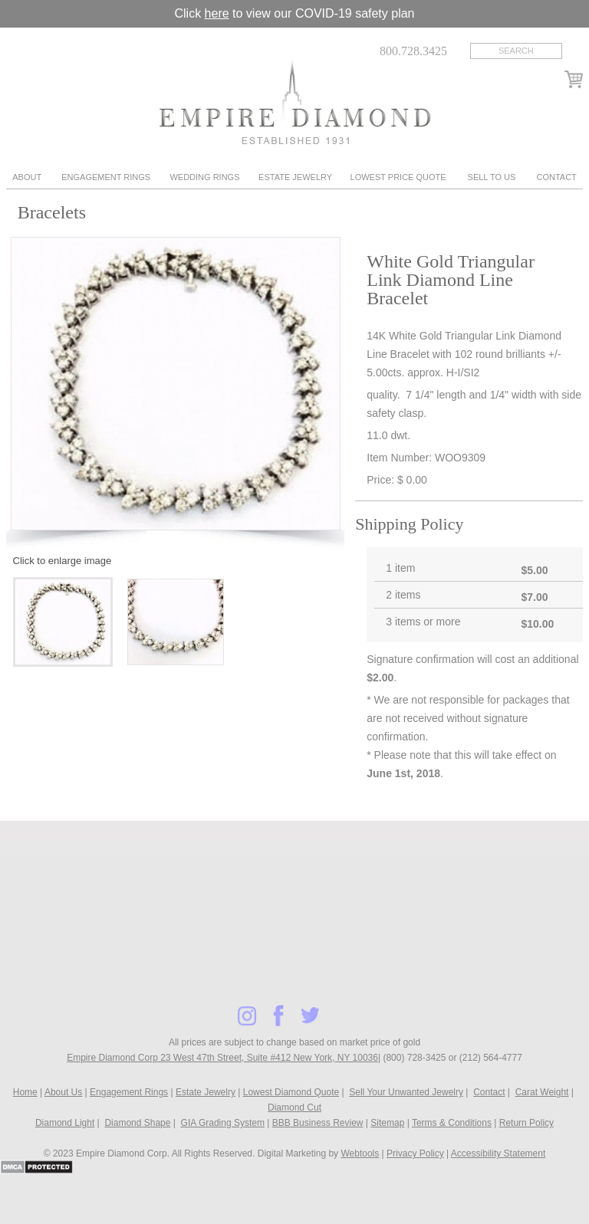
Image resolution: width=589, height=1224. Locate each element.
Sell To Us (492, 177)
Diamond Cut (294, 1107)
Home (25, 1092)
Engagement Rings (105, 177)
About (26, 177)
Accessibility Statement (498, 1153)
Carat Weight (542, 1092)
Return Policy (526, 1122)
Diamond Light (64, 1122)
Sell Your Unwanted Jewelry (406, 1092)
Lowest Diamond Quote (291, 1092)
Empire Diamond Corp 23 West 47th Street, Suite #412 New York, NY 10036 (222, 1057)
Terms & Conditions (452, 1122)
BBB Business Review (318, 1122)
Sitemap (387, 1122)
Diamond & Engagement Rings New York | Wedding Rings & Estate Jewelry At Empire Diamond (295, 101)
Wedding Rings (204, 177)
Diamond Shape (137, 1122)
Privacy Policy (415, 1153)
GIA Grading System (223, 1122)
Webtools (360, 1153)
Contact (556, 177)
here (217, 13)
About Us (63, 1092)
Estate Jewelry (295, 177)
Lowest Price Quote (398, 177)
